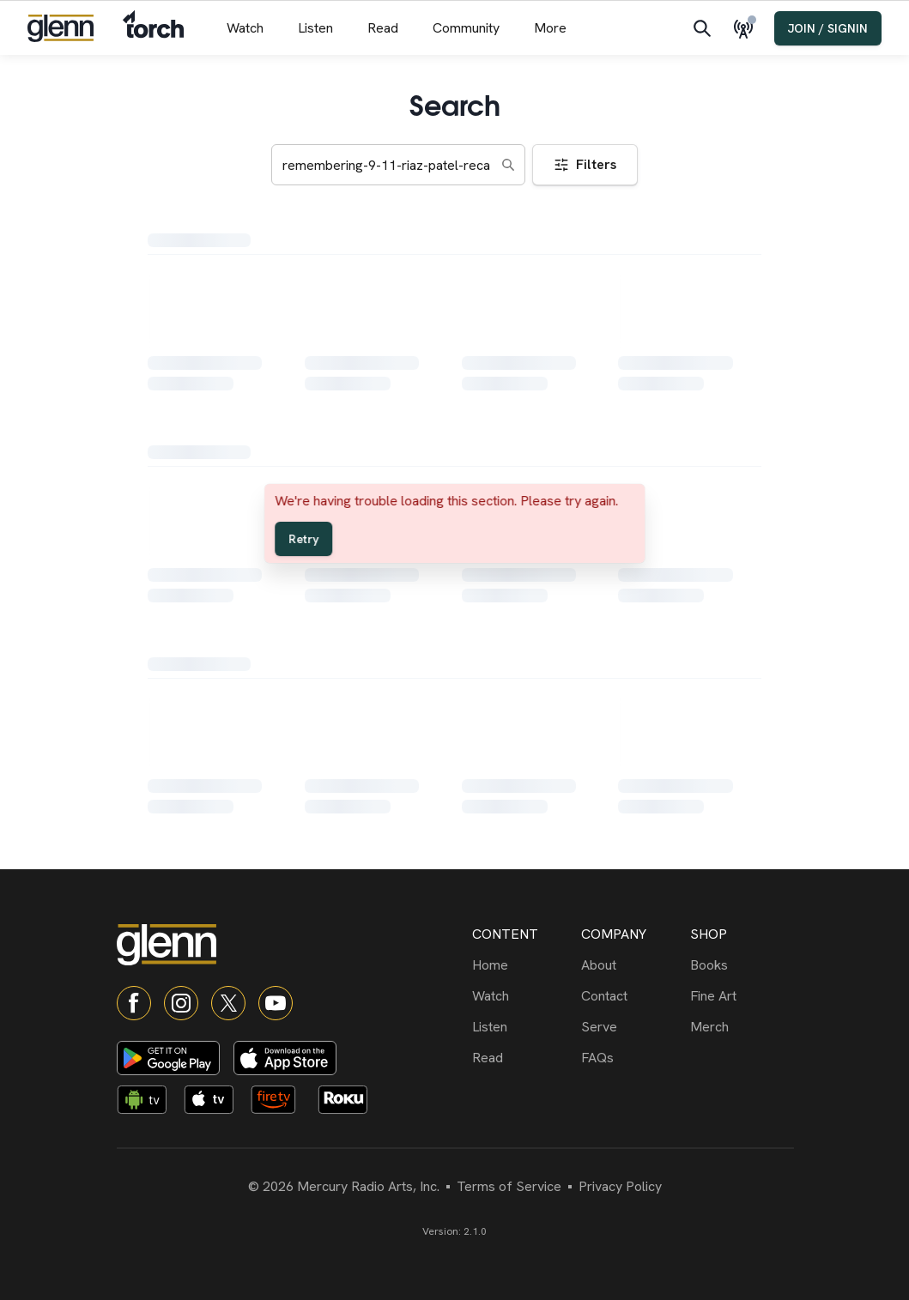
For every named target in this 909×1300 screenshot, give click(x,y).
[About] (632, 965)
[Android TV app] (147, 1102)
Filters (585, 164)
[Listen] (523, 1027)
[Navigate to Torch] (153, 28)
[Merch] (741, 1027)
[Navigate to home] (60, 28)
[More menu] (550, 28)
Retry (303, 539)
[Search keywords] (398, 164)
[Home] (523, 965)
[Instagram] (181, 1003)
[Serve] (632, 1027)
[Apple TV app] (214, 1102)
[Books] (741, 965)
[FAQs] (632, 1058)
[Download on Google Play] (168, 1058)
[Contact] (632, 996)
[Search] (702, 28)
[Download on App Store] (284, 1058)
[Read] (523, 1058)
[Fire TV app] (281, 1102)
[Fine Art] (741, 996)
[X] (228, 1003)
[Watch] (523, 996)
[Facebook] (134, 1003)
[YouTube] (275, 1003)
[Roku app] (348, 1102)
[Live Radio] (746, 28)
